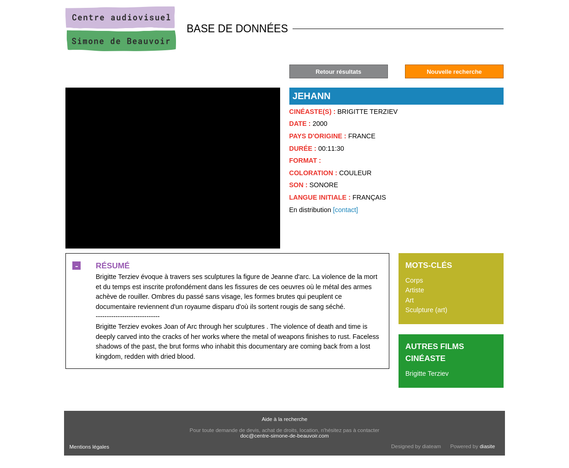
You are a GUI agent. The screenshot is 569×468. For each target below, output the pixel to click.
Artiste (414, 290)
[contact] (345, 209)
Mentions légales (89, 447)
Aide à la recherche (284, 419)
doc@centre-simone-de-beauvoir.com (284, 435)
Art (409, 300)
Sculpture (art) (426, 310)
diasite (487, 446)
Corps (414, 280)
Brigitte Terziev (427, 373)
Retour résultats (338, 71)
